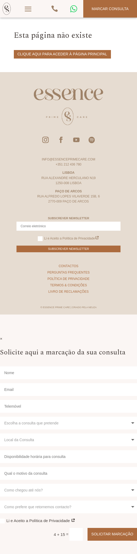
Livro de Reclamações (68, 291)
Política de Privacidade (69, 279)
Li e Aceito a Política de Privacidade (68, 238)
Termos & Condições (68, 285)
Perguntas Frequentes (68, 272)
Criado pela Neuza (84, 307)
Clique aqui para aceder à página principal (62, 54)
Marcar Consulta (110, 9)
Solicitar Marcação (112, 534)
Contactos (68, 266)
